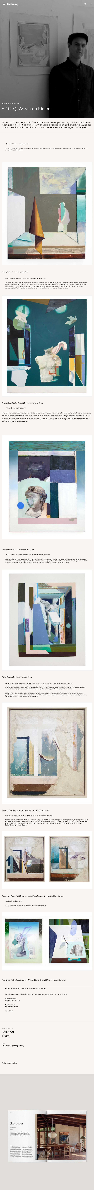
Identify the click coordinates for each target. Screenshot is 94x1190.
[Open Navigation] (90, 4)
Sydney (21, 1046)
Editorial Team (15, 103)
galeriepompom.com (12, 1000)
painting (15, 1046)
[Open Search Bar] (85, 4)
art (3, 1046)
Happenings (5, 103)
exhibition (8, 1046)
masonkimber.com (11, 1006)
